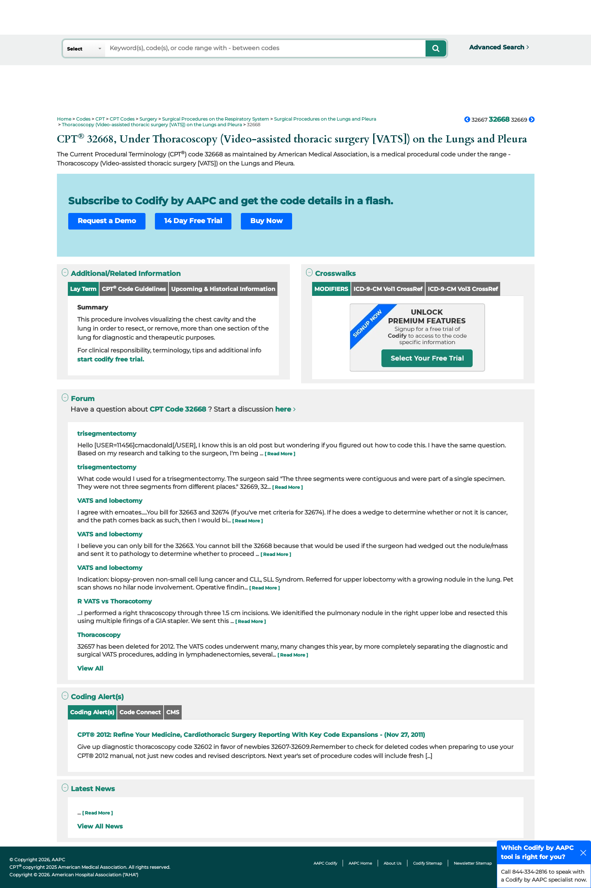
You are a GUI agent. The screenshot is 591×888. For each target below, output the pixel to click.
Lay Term (83, 288)
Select (74, 49)
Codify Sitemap (427, 863)
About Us (392, 863)
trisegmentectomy (106, 433)
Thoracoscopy (99, 634)
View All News (100, 826)
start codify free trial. (110, 359)
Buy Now (266, 221)
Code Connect (140, 712)
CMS (172, 712)
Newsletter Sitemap (473, 863)
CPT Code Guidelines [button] (134, 288)
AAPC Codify (325, 863)
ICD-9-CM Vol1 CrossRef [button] (388, 288)
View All (90, 668)
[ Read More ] (280, 453)
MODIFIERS (331, 288)
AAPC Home (360, 863)
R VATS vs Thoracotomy (114, 601)
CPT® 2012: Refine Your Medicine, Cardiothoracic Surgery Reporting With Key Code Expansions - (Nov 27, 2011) (251, 734)
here (283, 409)
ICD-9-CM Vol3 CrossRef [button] (463, 288)
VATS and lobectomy (109, 500)
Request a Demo (107, 221)
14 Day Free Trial (193, 221)
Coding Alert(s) (92, 712)
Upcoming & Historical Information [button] (223, 288)
